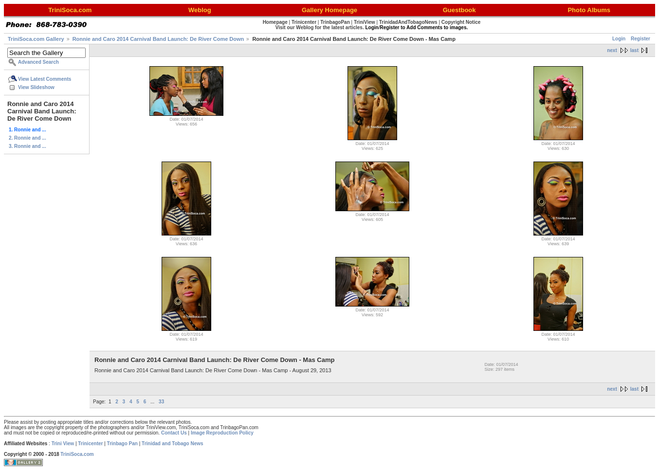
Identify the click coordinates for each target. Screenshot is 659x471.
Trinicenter (90, 443)
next (612, 50)
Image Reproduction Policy (222, 432)
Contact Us (174, 432)
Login (618, 38)
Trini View (63, 443)
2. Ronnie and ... (27, 138)
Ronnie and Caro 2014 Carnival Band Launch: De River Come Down (158, 39)
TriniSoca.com (76, 454)
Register (640, 38)
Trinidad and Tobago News (172, 443)
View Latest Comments (44, 79)
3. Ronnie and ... (27, 146)
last (634, 50)
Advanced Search (38, 62)
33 (161, 401)
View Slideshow (36, 87)
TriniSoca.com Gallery (36, 39)
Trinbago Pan (122, 443)
